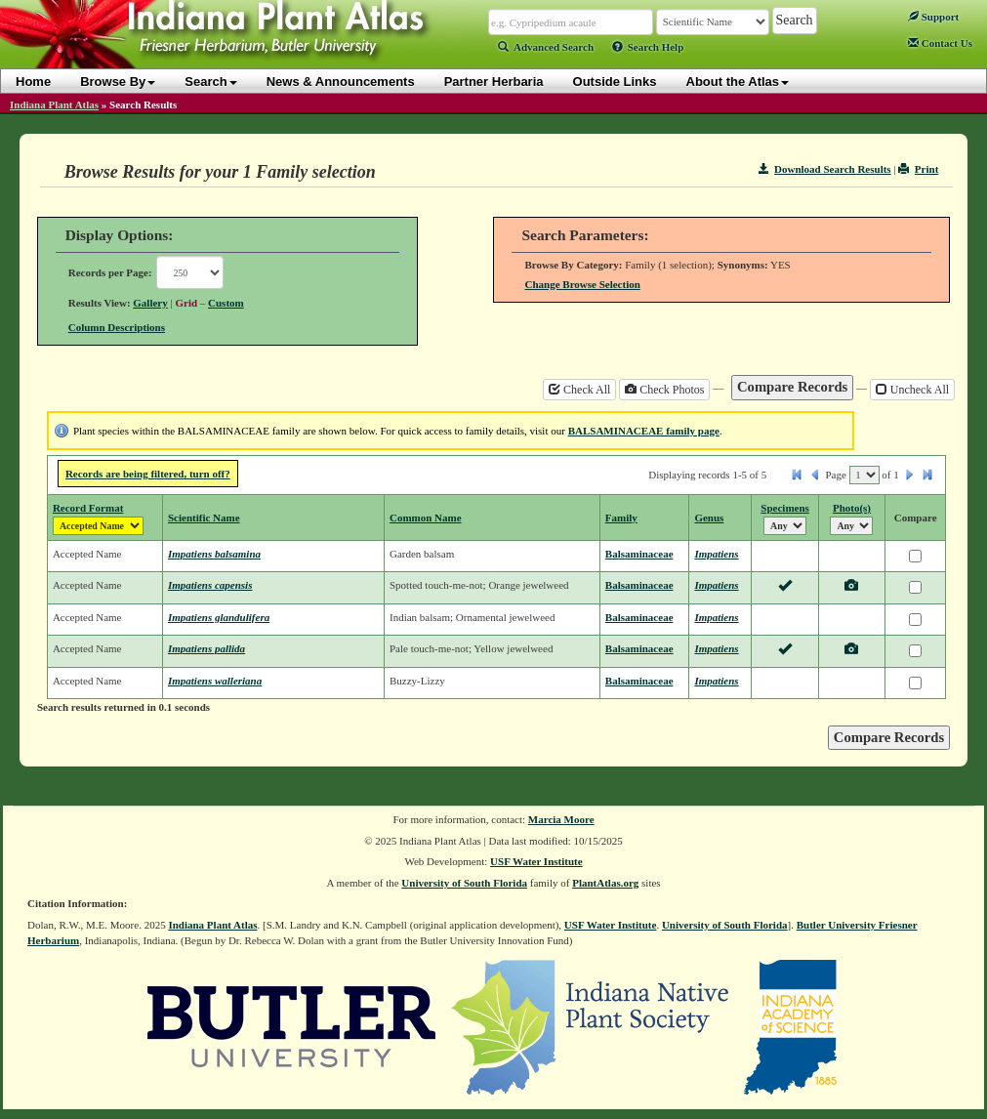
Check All (579, 389)
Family (621, 517)
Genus (708, 517)
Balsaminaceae (639, 554)
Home (33, 81)
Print (918, 169)
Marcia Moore (561, 819)
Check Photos (664, 389)
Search (210, 81)
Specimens (785, 508)
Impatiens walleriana (215, 680)
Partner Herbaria (494, 81)
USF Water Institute (536, 861)
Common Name (426, 517)
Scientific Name (204, 517)
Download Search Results (825, 169)
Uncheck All (912, 389)
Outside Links (615, 81)
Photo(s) (852, 508)
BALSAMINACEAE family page (644, 430)
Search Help (648, 47)
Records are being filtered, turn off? (147, 473)
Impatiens (716, 554)
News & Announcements (341, 81)
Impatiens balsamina (214, 554)
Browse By (117, 81)
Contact (940, 43)
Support (933, 16)
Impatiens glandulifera (218, 617)
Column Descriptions (116, 327)
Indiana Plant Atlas (54, 104)
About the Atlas (738, 81)
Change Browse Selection (581, 284)
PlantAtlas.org (605, 883)
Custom (226, 303)
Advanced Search (546, 47)
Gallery (150, 303)
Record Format (88, 508)
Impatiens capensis (210, 585)
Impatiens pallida (206, 648)
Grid (186, 303)
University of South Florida (464, 883)
